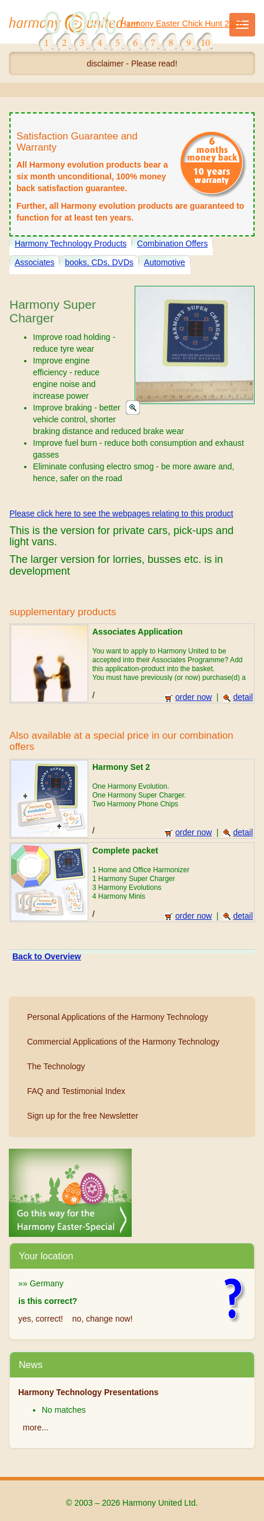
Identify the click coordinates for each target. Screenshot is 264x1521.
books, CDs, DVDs (99, 262)
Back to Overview (46, 956)
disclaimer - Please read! (131, 63)
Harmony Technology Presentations (88, 1392)
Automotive (164, 262)
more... (36, 1427)
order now (188, 697)
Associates (35, 262)
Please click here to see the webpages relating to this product (121, 513)
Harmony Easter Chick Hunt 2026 (182, 23)
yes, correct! (40, 1318)
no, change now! (102, 1318)
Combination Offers (172, 243)
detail (238, 697)
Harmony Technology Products (70, 243)
